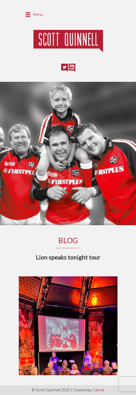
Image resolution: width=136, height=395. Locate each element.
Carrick (98, 390)
